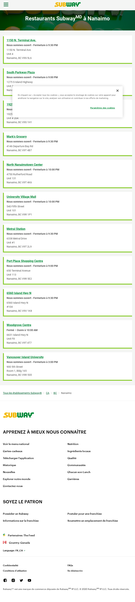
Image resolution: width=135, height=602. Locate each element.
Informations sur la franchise (21, 521)
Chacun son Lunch (79, 472)
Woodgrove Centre (19, 325)
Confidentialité (10, 565)
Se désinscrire (75, 571)
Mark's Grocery (17, 136)
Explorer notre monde (16, 479)
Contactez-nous (13, 486)
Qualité (72, 458)
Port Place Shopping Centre (25, 261)
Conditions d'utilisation (15, 571)
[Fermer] (117, 91)
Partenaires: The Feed (21, 535)
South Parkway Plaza (21, 72)
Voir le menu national (16, 444)
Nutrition (73, 444)
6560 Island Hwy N (19, 293)
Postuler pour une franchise (85, 514)
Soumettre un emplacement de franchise (93, 521)
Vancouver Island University (25, 357)
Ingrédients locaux (79, 451)
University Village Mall (21, 197)
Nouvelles (9, 472)
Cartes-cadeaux (12, 451)
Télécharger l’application (18, 458)
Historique (9, 465)
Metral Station (16, 229)
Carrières (73, 479)
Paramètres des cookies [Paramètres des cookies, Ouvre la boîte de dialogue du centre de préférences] (102, 108)
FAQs (70, 565)
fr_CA (13, 550)
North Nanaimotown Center (25, 164)
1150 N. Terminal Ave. (21, 40)
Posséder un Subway (16, 514)
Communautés (77, 465)
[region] (67, 101)
